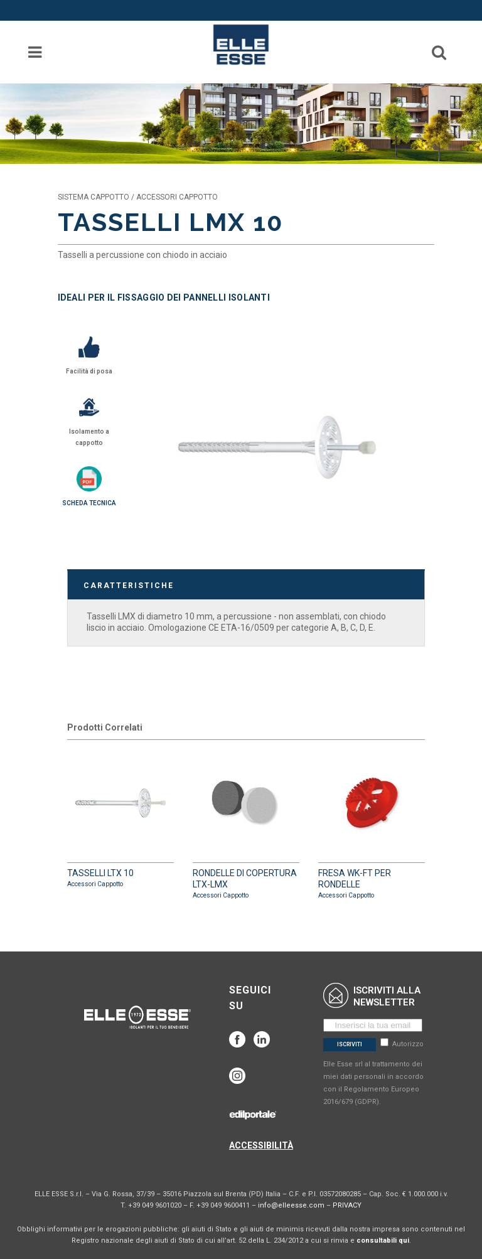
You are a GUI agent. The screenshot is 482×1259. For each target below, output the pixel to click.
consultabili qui (382, 1240)
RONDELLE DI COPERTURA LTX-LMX (246, 825)
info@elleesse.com (291, 1205)
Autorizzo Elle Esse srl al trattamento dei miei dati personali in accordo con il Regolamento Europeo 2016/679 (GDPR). (373, 1073)
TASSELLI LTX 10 (120, 819)
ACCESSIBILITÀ (261, 1145)
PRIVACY (347, 1205)
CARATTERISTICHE (128, 585)
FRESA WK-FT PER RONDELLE (371, 825)
